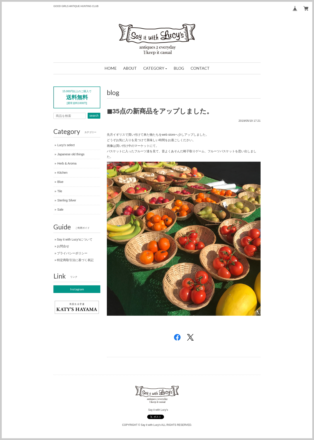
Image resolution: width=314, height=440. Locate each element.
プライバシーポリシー (72, 253)
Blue (60, 182)
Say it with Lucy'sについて (74, 239)
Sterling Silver (66, 200)
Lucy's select (66, 145)
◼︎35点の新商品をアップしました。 (160, 111)
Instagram (77, 289)
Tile (59, 191)
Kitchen (62, 172)
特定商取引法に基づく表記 (75, 260)
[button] (155, 68)
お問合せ (63, 246)
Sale (60, 209)
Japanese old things (71, 154)
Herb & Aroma (67, 163)
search (94, 115)
